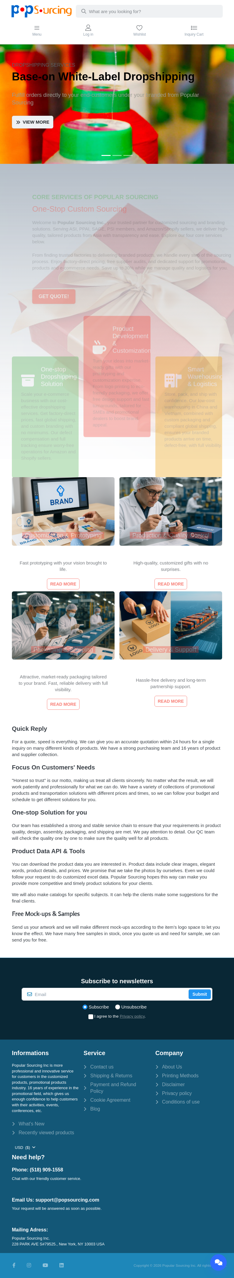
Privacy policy (132, 1016)
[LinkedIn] (61, 1265)
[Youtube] (45, 1265)
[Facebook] (14, 1265)
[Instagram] (29, 1265)
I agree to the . (120, 1016)
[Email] (104, 994)
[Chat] (218, 1262)
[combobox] (149, 11)
